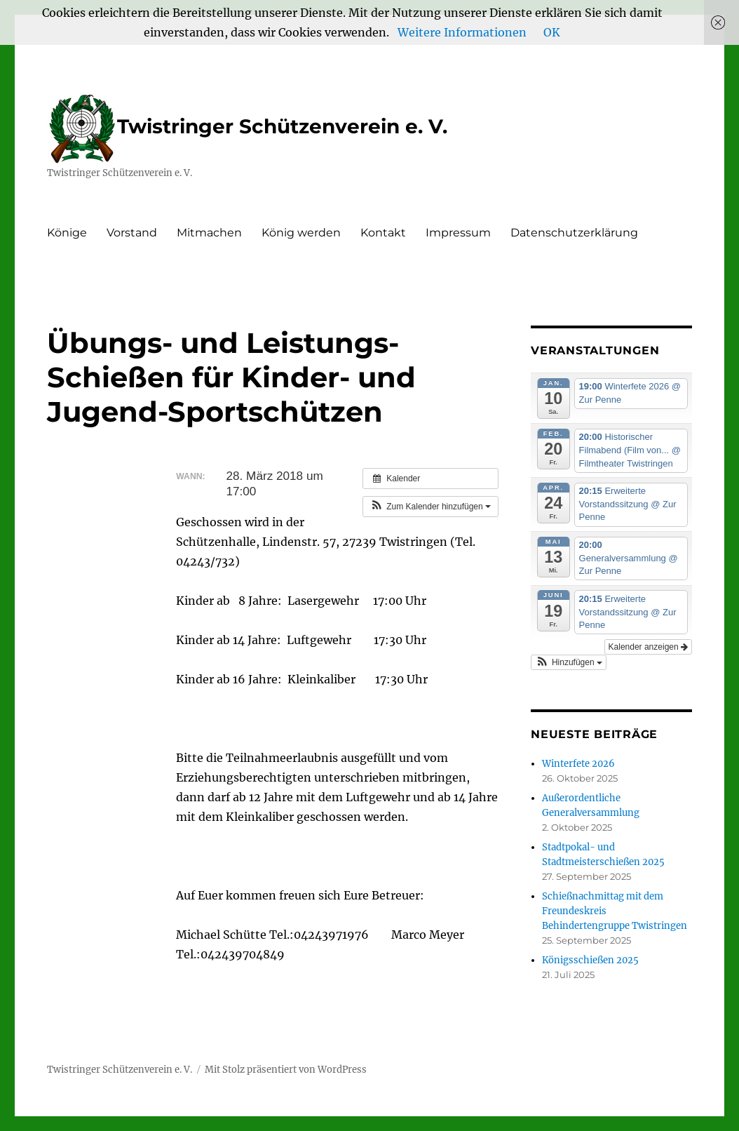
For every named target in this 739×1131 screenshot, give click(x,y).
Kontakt (383, 232)
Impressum (458, 232)
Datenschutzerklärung (574, 232)
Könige (67, 232)
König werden (301, 232)
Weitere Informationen (462, 32)
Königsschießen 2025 (590, 960)
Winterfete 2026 (578, 764)
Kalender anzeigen (648, 647)
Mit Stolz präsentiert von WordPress (286, 1070)
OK (551, 32)
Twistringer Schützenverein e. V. (247, 126)
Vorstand (132, 232)
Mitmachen (209, 232)
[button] (430, 506)
